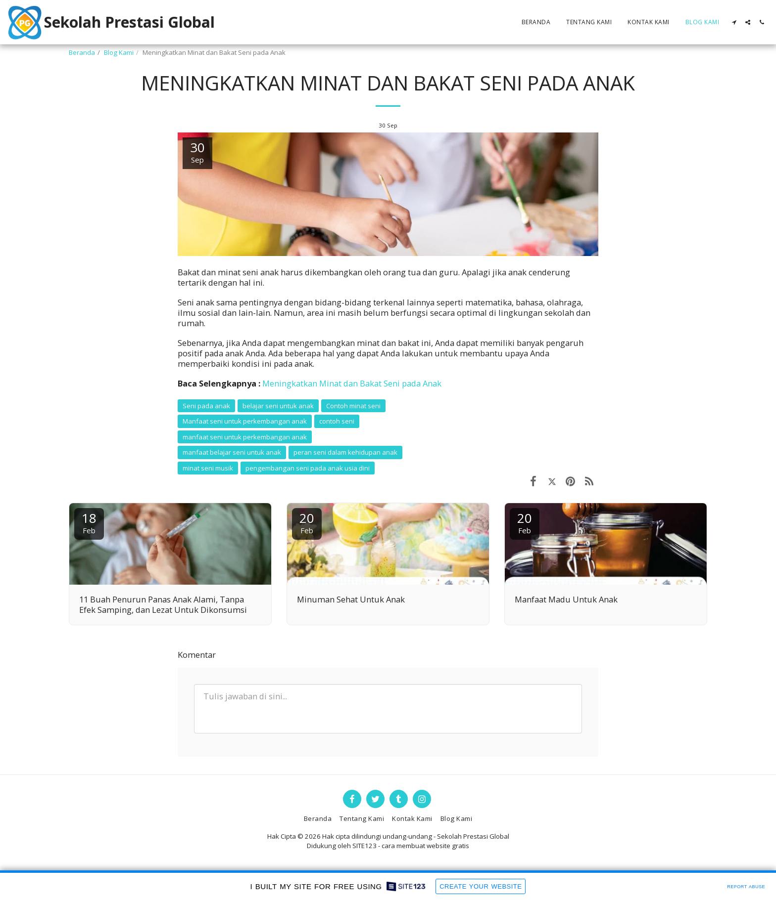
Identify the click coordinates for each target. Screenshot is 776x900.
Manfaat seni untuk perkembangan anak (245, 421)
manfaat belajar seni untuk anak (232, 452)
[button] (734, 22)
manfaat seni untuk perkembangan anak (245, 436)
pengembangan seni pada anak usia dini (307, 468)
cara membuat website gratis (425, 845)
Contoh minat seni (353, 405)
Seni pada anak (206, 405)
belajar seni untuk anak (278, 405)
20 (307, 522)
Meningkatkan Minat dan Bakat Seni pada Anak (351, 383)
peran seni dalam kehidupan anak (345, 452)
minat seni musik (208, 468)
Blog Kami (119, 52)
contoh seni (336, 421)
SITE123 (364, 845)
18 (89, 522)
